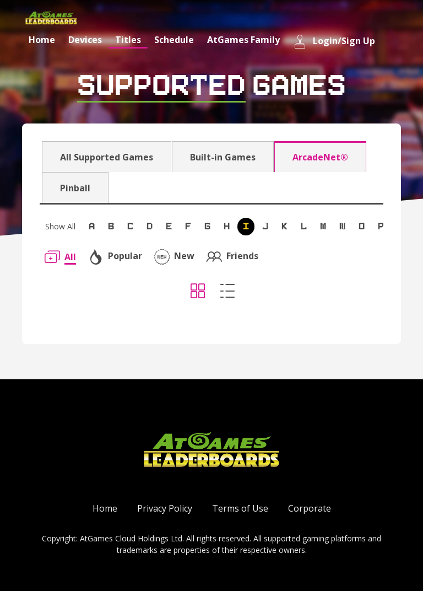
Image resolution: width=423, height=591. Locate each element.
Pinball (75, 188)
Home (42, 40)
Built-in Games (223, 157)
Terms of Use (240, 508)
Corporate (309, 508)
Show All (60, 226)
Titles (128, 40)
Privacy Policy (164, 508)
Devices (85, 40)
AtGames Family (243, 40)
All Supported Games (106, 157)
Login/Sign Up (334, 42)
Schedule (174, 40)
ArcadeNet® (320, 157)
